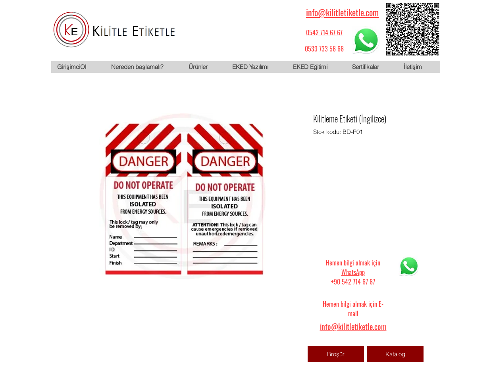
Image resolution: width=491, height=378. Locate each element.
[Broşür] (336, 354)
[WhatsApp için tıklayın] (366, 40)
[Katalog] (395, 354)
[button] (204, 67)
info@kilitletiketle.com (342, 12)
